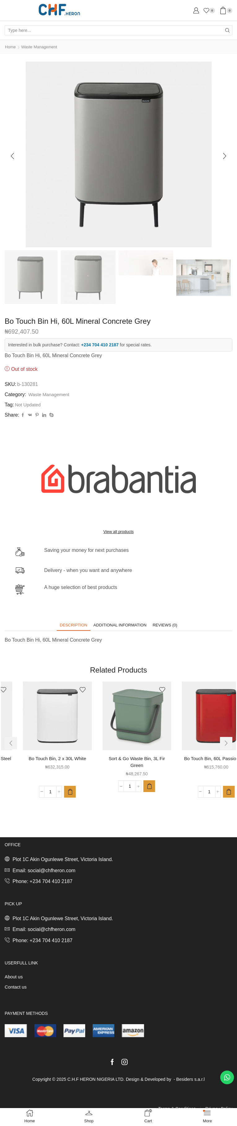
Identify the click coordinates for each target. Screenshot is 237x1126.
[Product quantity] (32, 801)
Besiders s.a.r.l (190, 1081)
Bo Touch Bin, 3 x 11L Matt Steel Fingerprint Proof (39, 763)
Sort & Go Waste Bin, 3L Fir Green (198, 763)
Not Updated (29, 404)
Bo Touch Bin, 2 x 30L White (119, 759)
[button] (12, 155)
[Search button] (227, 30)
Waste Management (41, 46)
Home (10, 46)
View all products (118, 532)
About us (14, 978)
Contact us (16, 989)
